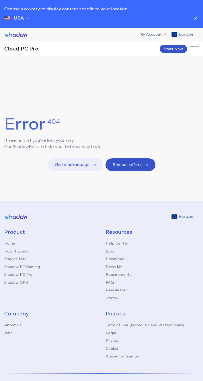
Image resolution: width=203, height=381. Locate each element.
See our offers (131, 164)
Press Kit (114, 266)
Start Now (173, 49)
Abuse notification (122, 356)
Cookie (112, 348)
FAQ (110, 282)
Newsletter (116, 290)
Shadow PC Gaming (22, 266)
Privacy (112, 340)
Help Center (117, 243)
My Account (153, 34)
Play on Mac (15, 258)
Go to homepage (76, 164)
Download (115, 258)
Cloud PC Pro (21, 48)
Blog (110, 251)
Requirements (118, 274)
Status (112, 298)
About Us (12, 325)
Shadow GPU (16, 282)
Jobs (8, 332)
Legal (111, 332)
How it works (16, 251)
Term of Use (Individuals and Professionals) (145, 325)
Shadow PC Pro (18, 274)
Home (9, 243)
